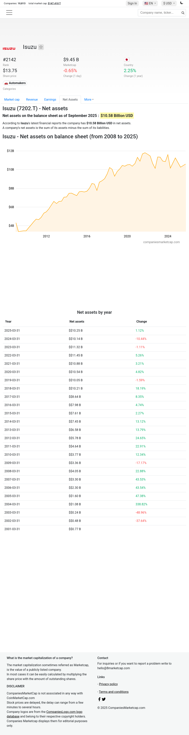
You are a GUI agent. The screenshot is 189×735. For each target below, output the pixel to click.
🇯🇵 (127, 59)
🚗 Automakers (15, 83)
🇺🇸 (149, 3)
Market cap (12, 99)
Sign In (132, 3)
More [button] (87, 99)
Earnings (50, 99)
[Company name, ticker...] (162, 12)
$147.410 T (54, 3)
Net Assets (70, 99)
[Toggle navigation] (9, 12)
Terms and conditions (114, 692)
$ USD (167, 3)
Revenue (32, 99)
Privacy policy (108, 684)
